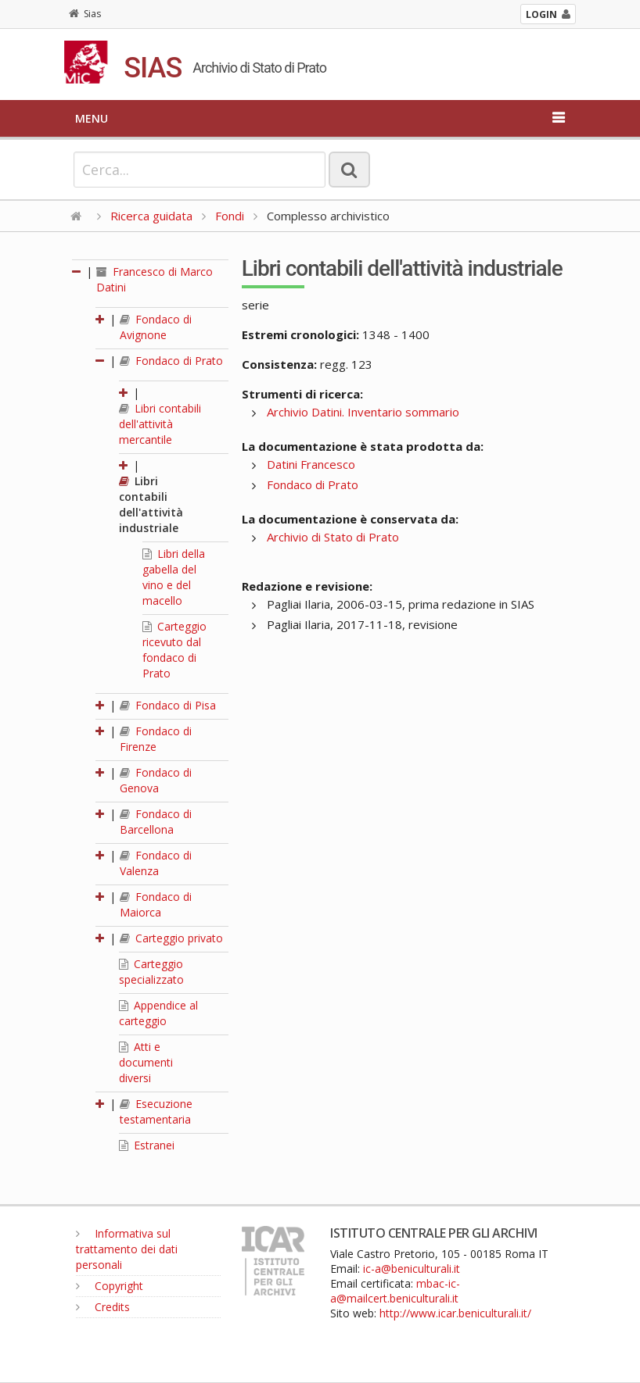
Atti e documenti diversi (146, 1062)
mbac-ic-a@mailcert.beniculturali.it (395, 1291)
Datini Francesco (311, 464)
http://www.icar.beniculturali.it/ (455, 1313)
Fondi (229, 215)
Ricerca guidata (151, 215)
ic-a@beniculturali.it (411, 1268)
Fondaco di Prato (171, 360)
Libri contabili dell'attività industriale (151, 504)
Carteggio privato (171, 938)
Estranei (146, 1145)
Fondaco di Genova (156, 780)
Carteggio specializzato (151, 971)
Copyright (109, 1285)
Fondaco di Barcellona (156, 821)
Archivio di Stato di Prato (333, 537)
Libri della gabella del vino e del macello (173, 577)
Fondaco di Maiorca (156, 904)
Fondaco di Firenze (156, 739)
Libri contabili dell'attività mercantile (160, 424)
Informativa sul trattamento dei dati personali (127, 1249)
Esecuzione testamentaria (156, 1111)
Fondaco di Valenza (156, 863)
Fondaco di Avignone (156, 327)
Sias (85, 13)
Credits (103, 1306)
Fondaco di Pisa (168, 705)
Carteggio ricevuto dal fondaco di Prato (174, 650)
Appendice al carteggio (158, 1013)
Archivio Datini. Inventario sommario (363, 412)
